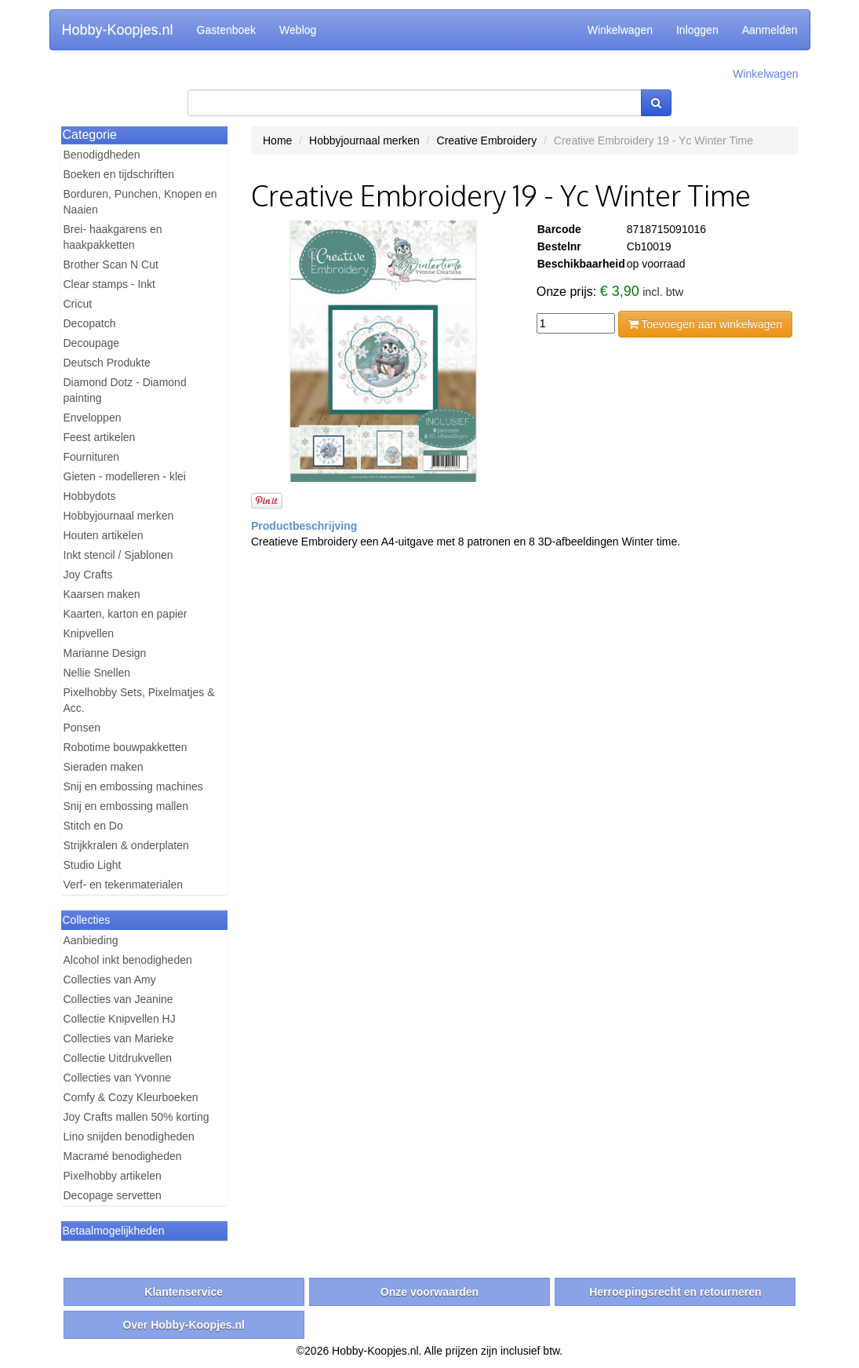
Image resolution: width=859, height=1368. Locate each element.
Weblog (297, 30)
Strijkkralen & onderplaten (126, 845)
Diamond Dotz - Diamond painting (125, 390)
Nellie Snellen (97, 672)
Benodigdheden (102, 154)
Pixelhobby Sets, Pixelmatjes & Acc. (139, 700)
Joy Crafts (88, 574)
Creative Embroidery (487, 140)
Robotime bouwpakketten (125, 747)
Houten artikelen (104, 535)
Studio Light (93, 865)
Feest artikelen (100, 437)
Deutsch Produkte (107, 362)
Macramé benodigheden (123, 1156)
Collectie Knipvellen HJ (120, 1018)
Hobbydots (90, 496)
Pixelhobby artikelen (113, 1175)
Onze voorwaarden (429, 1292)
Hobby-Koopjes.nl (117, 30)
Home (277, 140)
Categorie (90, 134)
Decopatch (90, 323)
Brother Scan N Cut (111, 264)
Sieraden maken (104, 767)
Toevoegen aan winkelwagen (705, 324)
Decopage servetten (113, 1195)
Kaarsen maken (102, 594)
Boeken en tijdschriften (119, 174)
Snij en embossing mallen (126, 806)
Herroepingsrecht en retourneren (675, 1292)
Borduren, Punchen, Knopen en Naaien (140, 202)
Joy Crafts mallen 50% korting (136, 1117)
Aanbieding (91, 940)
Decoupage (92, 343)
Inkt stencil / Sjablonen (118, 555)
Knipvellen (89, 633)
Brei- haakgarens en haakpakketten (113, 237)
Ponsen (82, 727)
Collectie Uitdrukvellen (118, 1058)
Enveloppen (93, 417)
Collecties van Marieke (119, 1038)
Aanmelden (770, 30)
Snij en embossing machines (133, 786)
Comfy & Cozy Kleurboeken (131, 1097)
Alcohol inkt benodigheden (128, 960)
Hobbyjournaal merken (119, 515)
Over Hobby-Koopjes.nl (183, 1325)
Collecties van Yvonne (118, 1077)
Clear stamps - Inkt (109, 284)
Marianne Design (105, 653)
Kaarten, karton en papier (125, 613)
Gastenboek (227, 30)
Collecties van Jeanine (118, 999)
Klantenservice (183, 1292)
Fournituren (92, 457)
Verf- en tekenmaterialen (124, 884)
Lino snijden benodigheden (129, 1136)
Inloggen (697, 30)
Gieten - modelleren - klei (125, 476)
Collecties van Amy (110, 979)
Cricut (78, 303)
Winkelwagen (620, 30)
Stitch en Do (93, 825)
